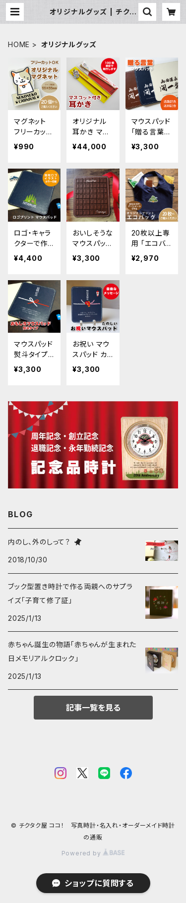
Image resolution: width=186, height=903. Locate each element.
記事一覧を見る (93, 708)
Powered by (93, 853)
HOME (19, 44)
